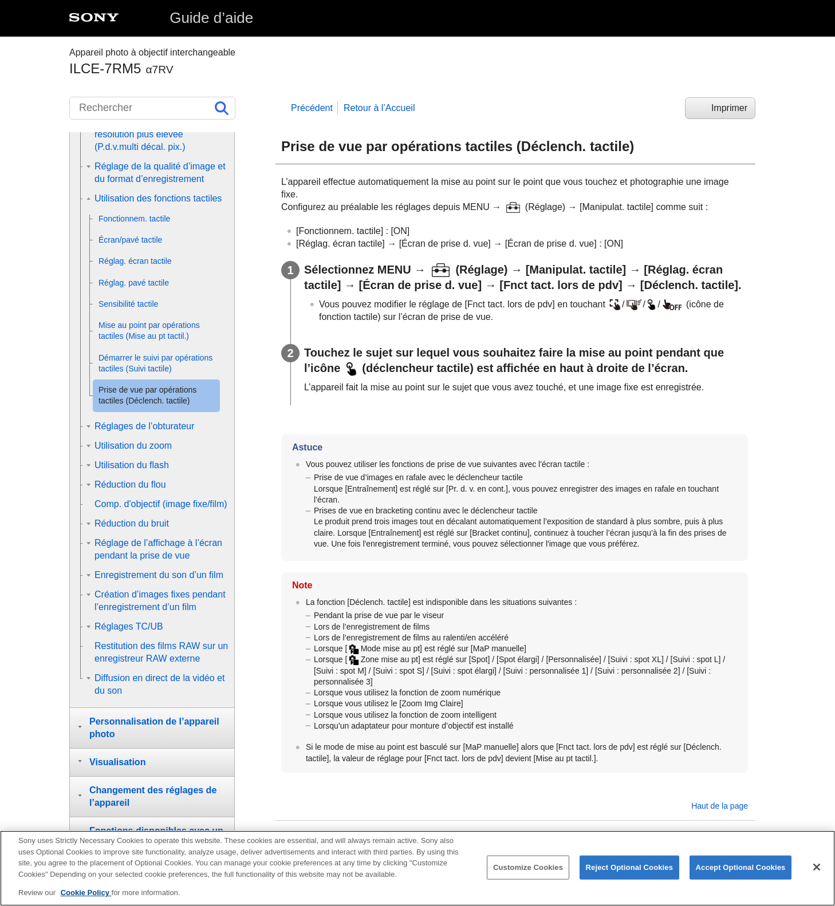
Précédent (312, 108)
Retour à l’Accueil (379, 108)
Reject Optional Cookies (629, 870)
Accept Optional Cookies (741, 870)
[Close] (816, 870)
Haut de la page (719, 805)
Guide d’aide (211, 17)
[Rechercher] (152, 108)
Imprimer (729, 108)
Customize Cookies (528, 870)
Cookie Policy (86, 896)
